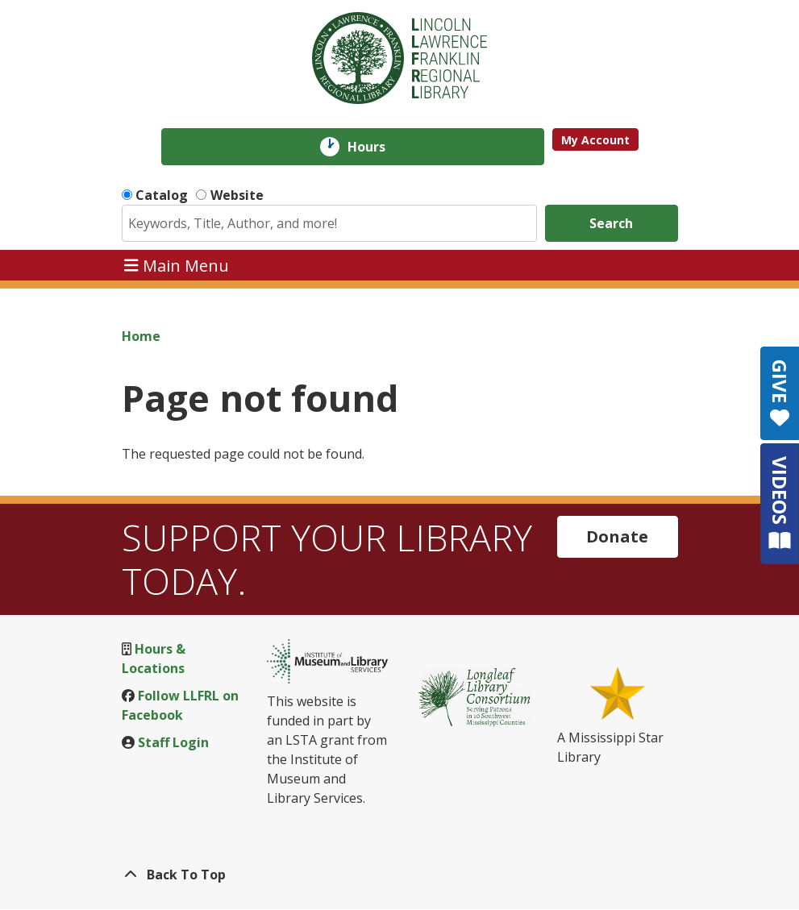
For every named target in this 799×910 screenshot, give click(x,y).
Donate (617, 536)
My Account (595, 140)
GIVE (780, 393)
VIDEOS (780, 503)
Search (611, 223)
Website (237, 195)
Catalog (161, 195)
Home (141, 336)
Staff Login (173, 742)
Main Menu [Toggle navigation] (176, 265)
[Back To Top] (400, 874)
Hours (377, 146)
